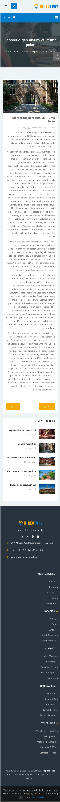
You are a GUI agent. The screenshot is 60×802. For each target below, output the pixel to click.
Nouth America (48, 636)
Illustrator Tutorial (46, 753)
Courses (51, 582)
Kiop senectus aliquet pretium (20, 472)
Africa (52, 619)
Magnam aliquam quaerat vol (21, 431)
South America (48, 641)
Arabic (8, 18)
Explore (35, 128)
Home (53, 52)
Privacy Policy (49, 710)
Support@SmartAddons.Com (23, 557)
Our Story (50, 678)
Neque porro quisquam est (22, 485)
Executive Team (47, 667)
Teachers (51, 593)
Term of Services (47, 716)
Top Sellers (50, 705)
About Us (51, 694)
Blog (45, 52)
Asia (53, 625)
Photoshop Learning (45, 742)
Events (52, 587)
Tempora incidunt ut (25, 444)
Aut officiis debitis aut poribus (20, 458)
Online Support (48, 673)
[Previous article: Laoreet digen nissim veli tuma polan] (46, 406)
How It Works (49, 662)
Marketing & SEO (47, 748)
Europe (51, 630)
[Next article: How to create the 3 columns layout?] (13, 406)
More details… (34, 798)
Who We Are (49, 657)
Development (48, 737)
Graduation (49, 604)
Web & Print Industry (45, 731)
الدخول (5, 5)
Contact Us (50, 699)
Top (56, 56)
